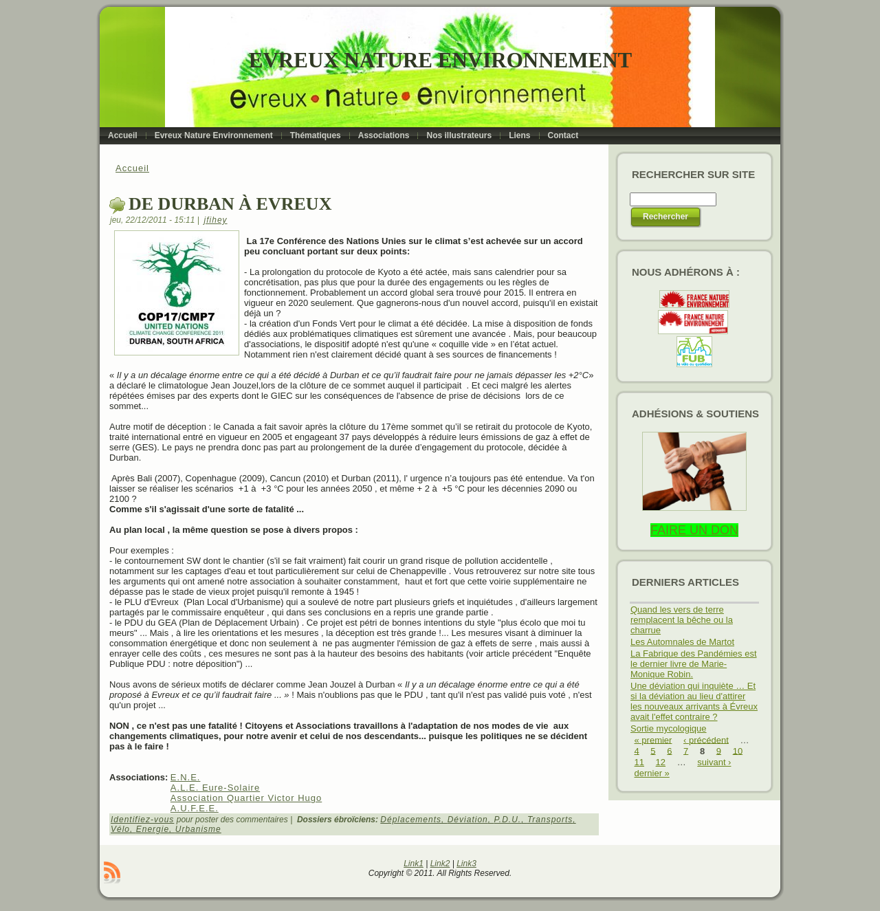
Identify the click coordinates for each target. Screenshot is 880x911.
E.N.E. (185, 777)
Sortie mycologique (668, 728)
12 (661, 762)
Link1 (414, 863)
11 (639, 762)
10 (737, 750)
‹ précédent (706, 739)
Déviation (468, 819)
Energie (152, 829)
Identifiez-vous (142, 819)
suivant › (714, 762)
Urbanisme (198, 829)
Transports (550, 819)
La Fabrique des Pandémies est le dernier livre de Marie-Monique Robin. (693, 663)
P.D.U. (507, 819)
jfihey (216, 220)
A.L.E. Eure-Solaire (215, 787)
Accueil (132, 168)
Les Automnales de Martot (682, 642)
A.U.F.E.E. (194, 808)
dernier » (652, 773)
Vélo (120, 829)
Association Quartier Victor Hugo (246, 798)
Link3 (466, 863)
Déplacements (410, 819)
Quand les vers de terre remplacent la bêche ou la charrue (681, 619)
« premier (653, 739)
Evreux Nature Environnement (440, 60)
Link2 (440, 863)
